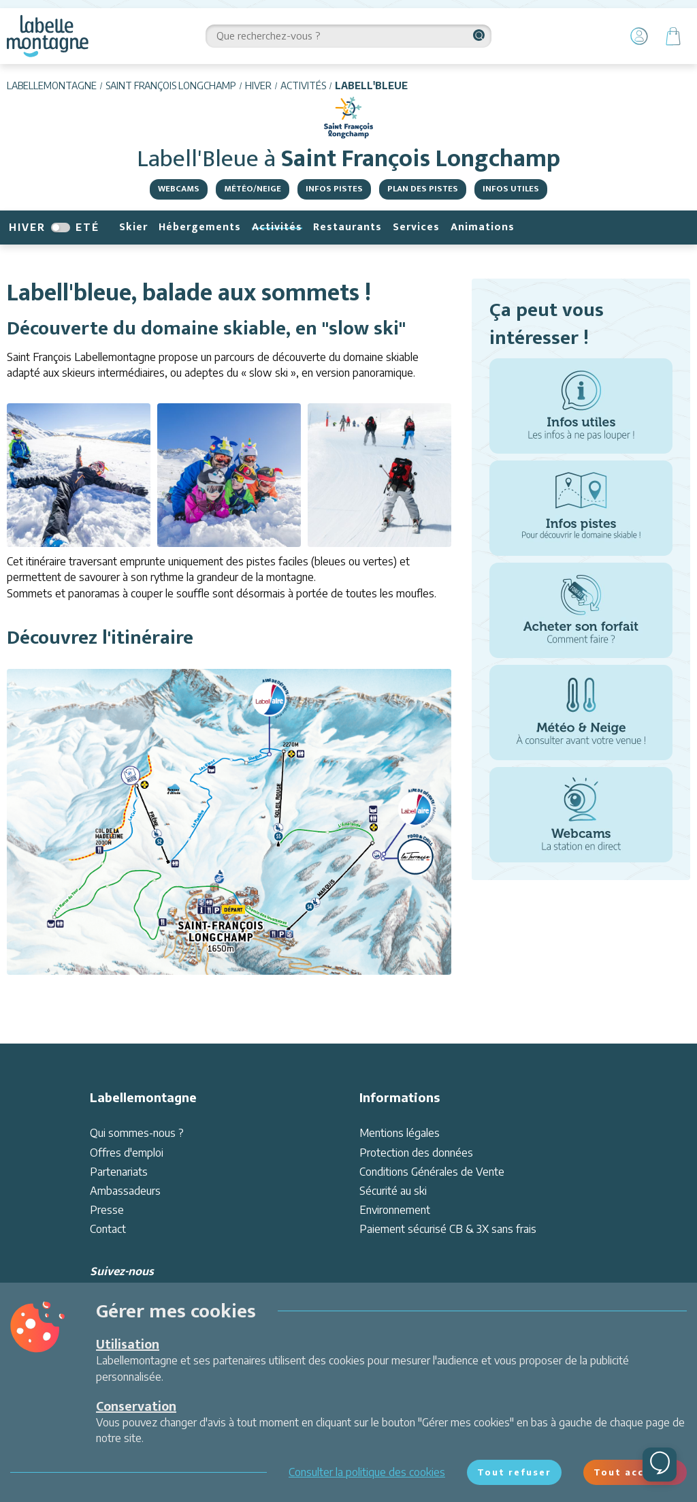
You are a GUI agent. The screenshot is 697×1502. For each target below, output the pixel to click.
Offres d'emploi (126, 1152)
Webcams (178, 188)
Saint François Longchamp (171, 85)
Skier (133, 227)
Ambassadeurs (125, 1191)
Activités (303, 85)
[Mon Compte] (639, 36)
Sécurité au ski (393, 1191)
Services (416, 227)
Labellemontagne (52, 85)
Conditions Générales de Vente (431, 1171)
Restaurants (347, 227)
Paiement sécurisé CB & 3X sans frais (447, 1229)
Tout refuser (514, 1472)
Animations (483, 227)
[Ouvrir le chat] (660, 1465)
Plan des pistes (422, 188)
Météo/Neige (252, 188)
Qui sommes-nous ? (137, 1133)
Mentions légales (399, 1133)
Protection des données (416, 1152)
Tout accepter (635, 1472)
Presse (107, 1210)
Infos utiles (511, 188)
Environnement (394, 1210)
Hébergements (200, 227)
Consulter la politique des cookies (367, 1472)
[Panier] (673, 36)
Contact (108, 1229)
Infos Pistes (334, 188)
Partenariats (119, 1171)
